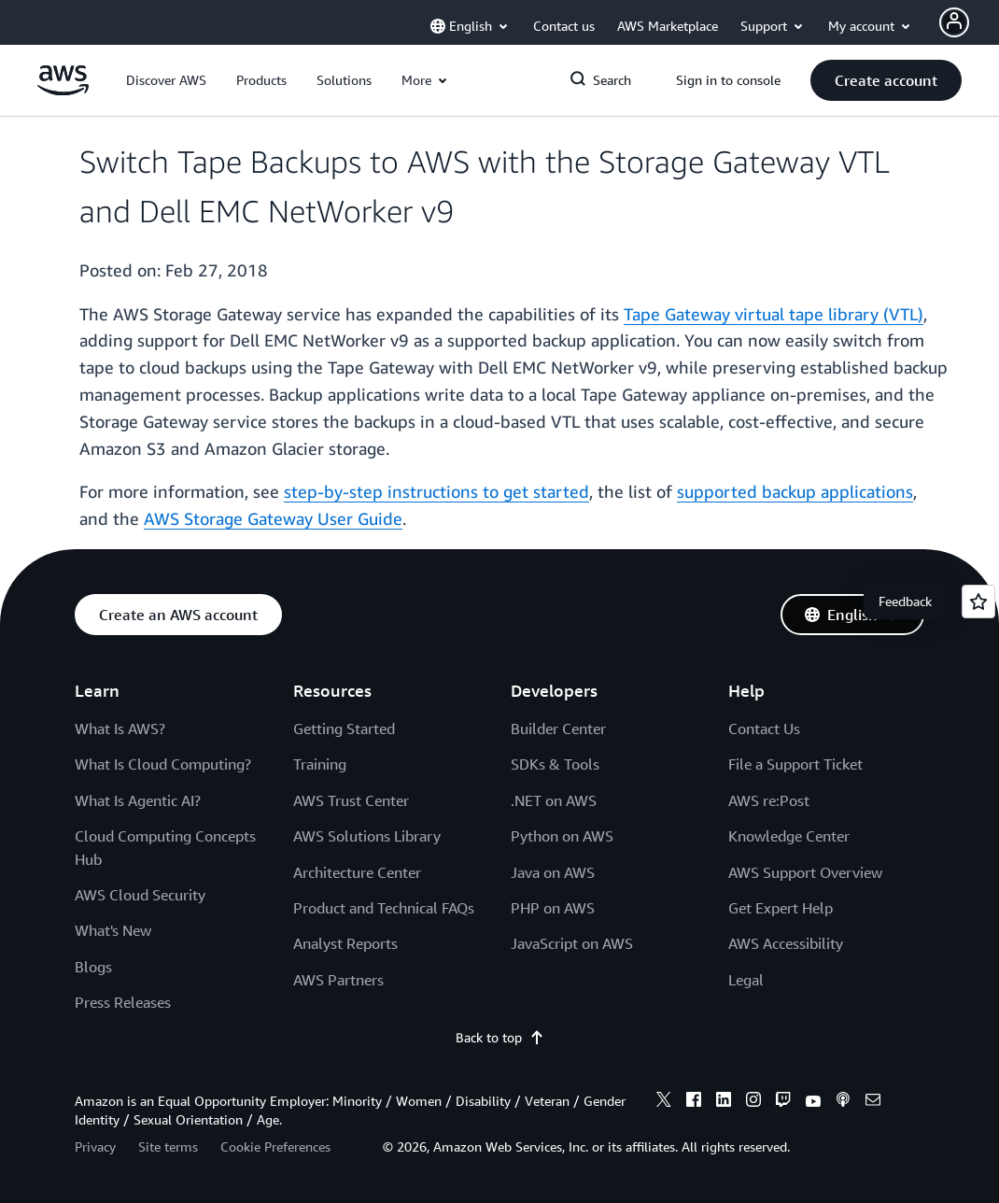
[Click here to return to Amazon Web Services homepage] (63, 90)
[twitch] (783, 1102)
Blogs (93, 966)
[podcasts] (843, 1102)
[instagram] (753, 1102)
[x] (663, 1102)
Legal (746, 979)
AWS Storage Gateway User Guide (273, 518)
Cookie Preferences (275, 1146)
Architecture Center (357, 872)
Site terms (168, 1146)
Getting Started (344, 728)
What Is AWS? (120, 728)
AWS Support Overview (805, 872)
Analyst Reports (345, 943)
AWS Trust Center (351, 800)
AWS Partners (338, 979)
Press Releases (123, 1002)
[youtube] (813, 1102)
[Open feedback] (978, 601)
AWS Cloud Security (140, 894)
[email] (872, 1102)
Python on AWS (562, 836)
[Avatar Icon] (954, 22)
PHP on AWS (553, 908)
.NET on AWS (554, 800)
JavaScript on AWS (572, 943)
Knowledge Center (789, 836)
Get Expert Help (780, 908)
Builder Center (558, 728)
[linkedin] (723, 1102)
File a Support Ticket (795, 764)
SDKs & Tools (555, 764)
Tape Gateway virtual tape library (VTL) (773, 314)
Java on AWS (553, 872)
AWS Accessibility (785, 943)
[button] (166, 80)
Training (319, 764)
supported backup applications (795, 491)
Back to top (500, 1037)
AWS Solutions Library (367, 836)
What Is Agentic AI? (138, 800)
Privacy (95, 1146)
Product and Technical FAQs (383, 908)
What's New (113, 930)
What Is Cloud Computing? (163, 764)
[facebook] (693, 1102)
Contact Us (764, 728)
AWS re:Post (768, 800)
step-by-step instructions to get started (436, 491)
